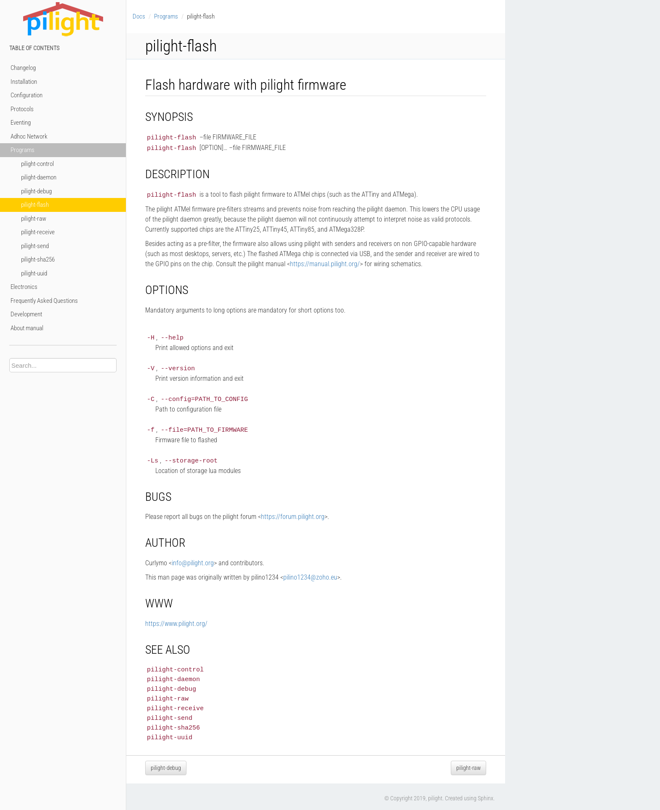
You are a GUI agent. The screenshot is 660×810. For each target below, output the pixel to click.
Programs (23, 150)
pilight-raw (33, 218)
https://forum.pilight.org (293, 513)
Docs (139, 16)
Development (26, 314)
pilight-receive (38, 232)
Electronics (24, 287)
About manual (27, 328)
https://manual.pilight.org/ (325, 263)
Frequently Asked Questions (44, 301)
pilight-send (35, 246)
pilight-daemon (38, 177)
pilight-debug (36, 191)
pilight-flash (35, 205)
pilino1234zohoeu (310, 574)
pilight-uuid (34, 273)
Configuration (27, 95)
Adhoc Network (29, 136)
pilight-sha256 (38, 259)
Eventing (21, 122)
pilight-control (37, 164)
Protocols (22, 109)
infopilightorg (193, 560)
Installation (24, 82)
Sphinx (485, 794)
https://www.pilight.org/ (176, 620)
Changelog (23, 68)
